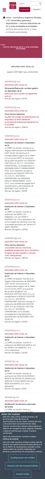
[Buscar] (40, 3)
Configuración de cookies (22, 458)
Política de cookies (10, 439)
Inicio (8, 17)
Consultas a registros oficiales (27, 17)
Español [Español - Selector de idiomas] (36, 9)
